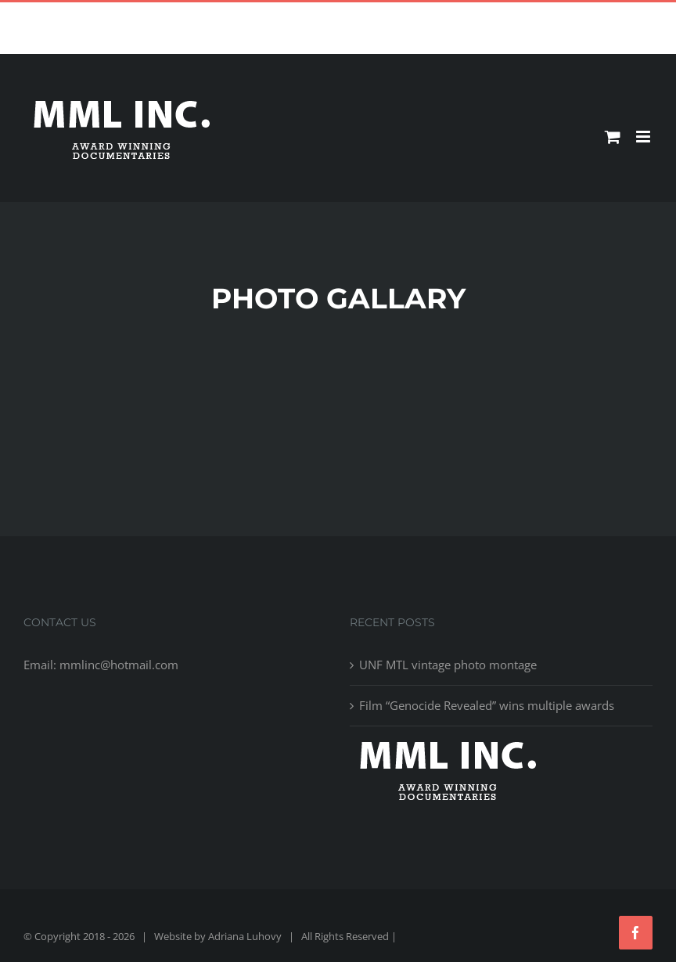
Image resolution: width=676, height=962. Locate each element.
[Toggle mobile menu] (644, 136)
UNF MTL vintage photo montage (448, 664)
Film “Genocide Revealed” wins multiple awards (486, 705)
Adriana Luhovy (245, 936)
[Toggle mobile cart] (612, 136)
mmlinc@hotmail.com (374, 14)
